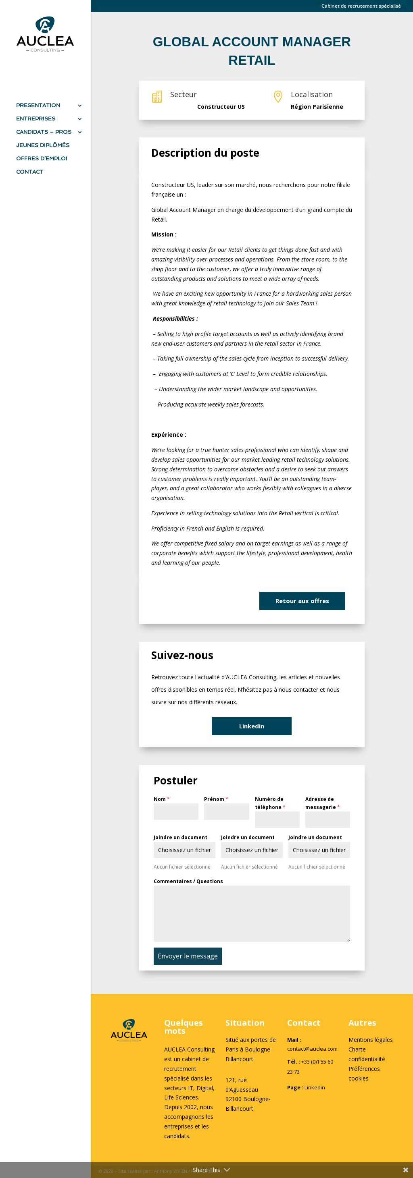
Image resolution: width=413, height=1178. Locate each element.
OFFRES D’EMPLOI (41, 159)
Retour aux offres (302, 601)
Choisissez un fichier (184, 850)
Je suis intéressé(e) (201, 600)
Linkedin (251, 726)
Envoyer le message (188, 956)
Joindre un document (180, 837)
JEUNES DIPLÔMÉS (42, 145)
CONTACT (29, 172)
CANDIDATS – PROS (43, 132)
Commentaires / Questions (188, 881)
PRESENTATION (38, 105)
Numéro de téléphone (270, 803)
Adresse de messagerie (322, 803)
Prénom (216, 799)
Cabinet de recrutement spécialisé (361, 6)
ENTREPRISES (35, 119)
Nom (162, 799)
